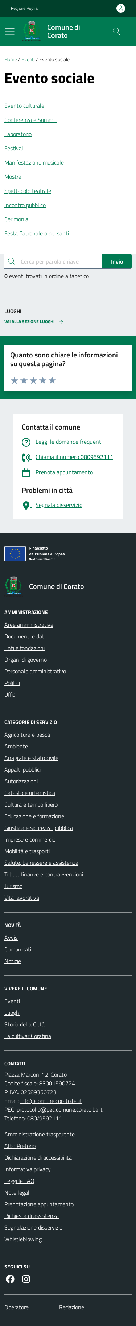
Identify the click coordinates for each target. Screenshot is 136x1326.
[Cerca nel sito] (116, 31)
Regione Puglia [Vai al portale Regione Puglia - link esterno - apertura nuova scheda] (24, 8)
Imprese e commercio (29, 839)
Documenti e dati (24, 636)
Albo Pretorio (20, 1145)
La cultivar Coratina (27, 1036)
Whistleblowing (23, 1239)
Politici (12, 682)
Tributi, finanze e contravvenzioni (43, 874)
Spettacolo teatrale (27, 190)
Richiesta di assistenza (31, 1215)
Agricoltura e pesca (27, 734)
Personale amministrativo (35, 671)
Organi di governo (25, 659)
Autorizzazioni (21, 781)
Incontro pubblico (25, 205)
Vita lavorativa (21, 897)
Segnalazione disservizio (33, 1227)
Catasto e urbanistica (29, 792)
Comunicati (17, 949)
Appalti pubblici (22, 769)
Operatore (16, 1307)
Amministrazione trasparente (39, 1134)
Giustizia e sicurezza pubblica (38, 827)
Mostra (12, 176)
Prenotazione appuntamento (39, 1204)
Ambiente (16, 746)
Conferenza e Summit (30, 119)
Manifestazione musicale (34, 162)
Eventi (28, 59)
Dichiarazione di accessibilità (38, 1157)
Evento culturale (24, 105)
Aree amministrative (28, 624)
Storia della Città (24, 1024)
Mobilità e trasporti (27, 851)
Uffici (10, 694)
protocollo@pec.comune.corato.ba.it (60, 1109)
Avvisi (11, 937)
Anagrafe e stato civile (31, 757)
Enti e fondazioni (24, 648)
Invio (117, 261)
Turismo (13, 886)
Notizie (12, 961)
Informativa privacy (27, 1169)
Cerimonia (16, 219)
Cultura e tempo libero (31, 804)
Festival (13, 148)
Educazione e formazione (34, 816)
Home (10, 59)
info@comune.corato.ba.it (51, 1100)
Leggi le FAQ (19, 1180)
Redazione (71, 1307)
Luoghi (12, 1012)
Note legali (17, 1192)
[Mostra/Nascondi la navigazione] (9, 31)
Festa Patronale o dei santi (36, 233)
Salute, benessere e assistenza (41, 862)
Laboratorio (18, 134)
